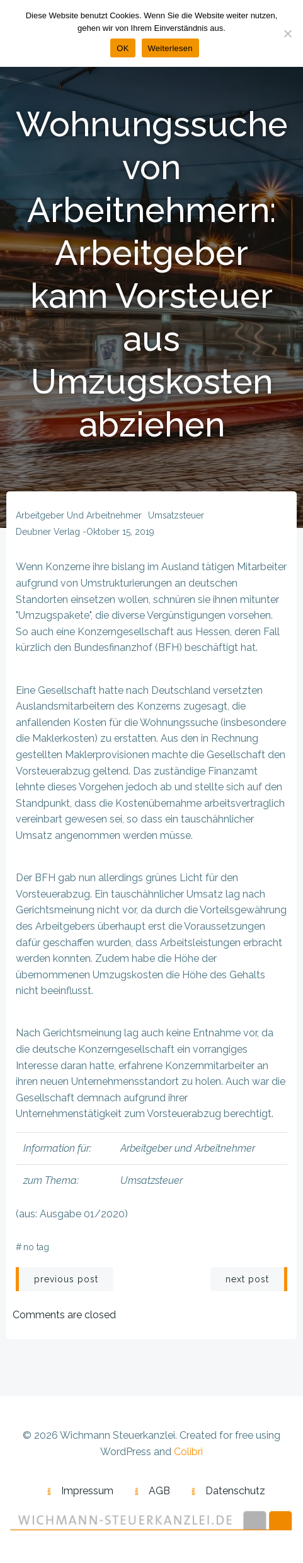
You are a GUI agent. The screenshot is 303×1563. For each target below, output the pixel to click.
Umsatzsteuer (176, 515)
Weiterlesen (170, 48)
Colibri (188, 1452)
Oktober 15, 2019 (120, 532)
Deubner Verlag (48, 532)
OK (123, 48)
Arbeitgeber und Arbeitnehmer (79, 515)
